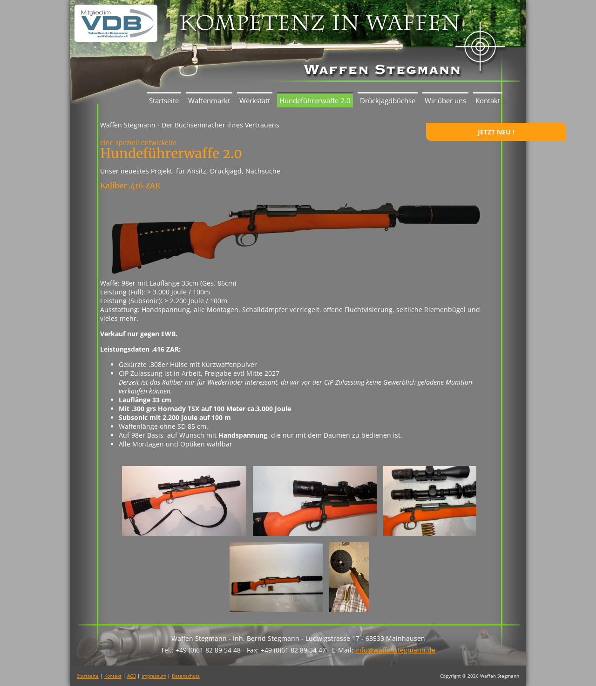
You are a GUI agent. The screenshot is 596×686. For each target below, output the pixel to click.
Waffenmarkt (209, 100)
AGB (131, 676)
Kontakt (487, 100)
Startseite (164, 100)
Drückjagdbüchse (387, 100)
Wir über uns (445, 100)
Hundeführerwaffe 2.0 (315, 100)
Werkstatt (254, 100)
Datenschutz (186, 676)
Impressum (154, 676)
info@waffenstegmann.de (395, 650)
